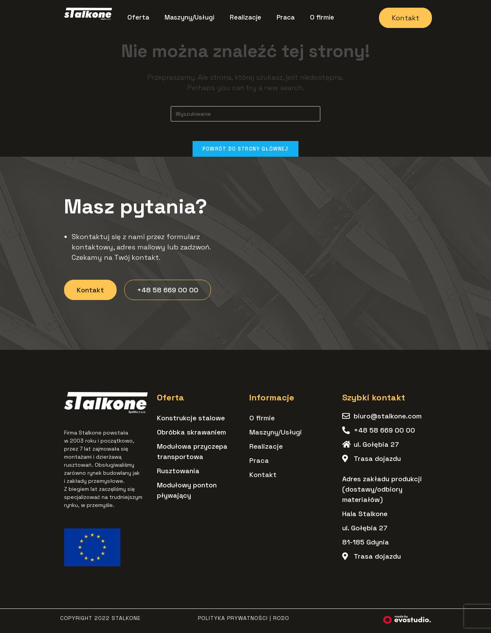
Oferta (138, 17)
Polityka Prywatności (233, 621)
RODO (281, 621)
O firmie (322, 17)
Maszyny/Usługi (189, 17)
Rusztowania (178, 474)
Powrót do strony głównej (245, 152)
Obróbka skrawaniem (191, 435)
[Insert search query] (245, 113)
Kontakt (263, 478)
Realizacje (245, 17)
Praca (286, 17)
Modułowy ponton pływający (187, 493)
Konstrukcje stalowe (191, 421)
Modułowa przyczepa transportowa (192, 455)
